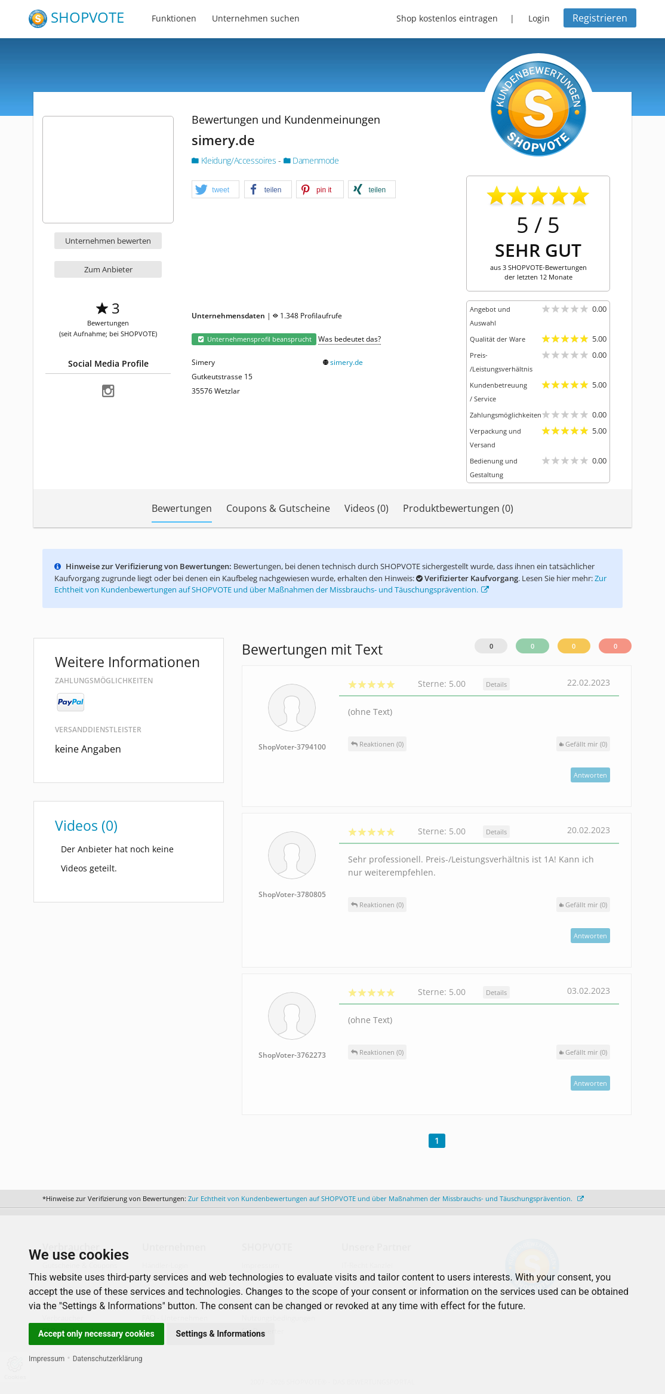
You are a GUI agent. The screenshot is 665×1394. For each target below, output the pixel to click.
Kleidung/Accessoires (235, 160)
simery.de (346, 362)
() (583, 743)
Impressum (46, 1359)
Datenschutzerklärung (108, 1359)
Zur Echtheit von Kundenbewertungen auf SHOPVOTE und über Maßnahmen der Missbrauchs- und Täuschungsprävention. (330, 584)
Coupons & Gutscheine (278, 508)
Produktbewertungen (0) (458, 508)
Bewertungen (182, 508)
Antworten (590, 774)
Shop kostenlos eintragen (447, 18)
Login (539, 18)
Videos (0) (366, 508)
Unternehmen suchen (256, 18)
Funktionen (174, 18)
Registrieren (599, 17)
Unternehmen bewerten (108, 240)
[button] (215, 190)
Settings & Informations (221, 1333)
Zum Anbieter (108, 269)
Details (496, 684)
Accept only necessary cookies (96, 1333)
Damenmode (311, 160)
